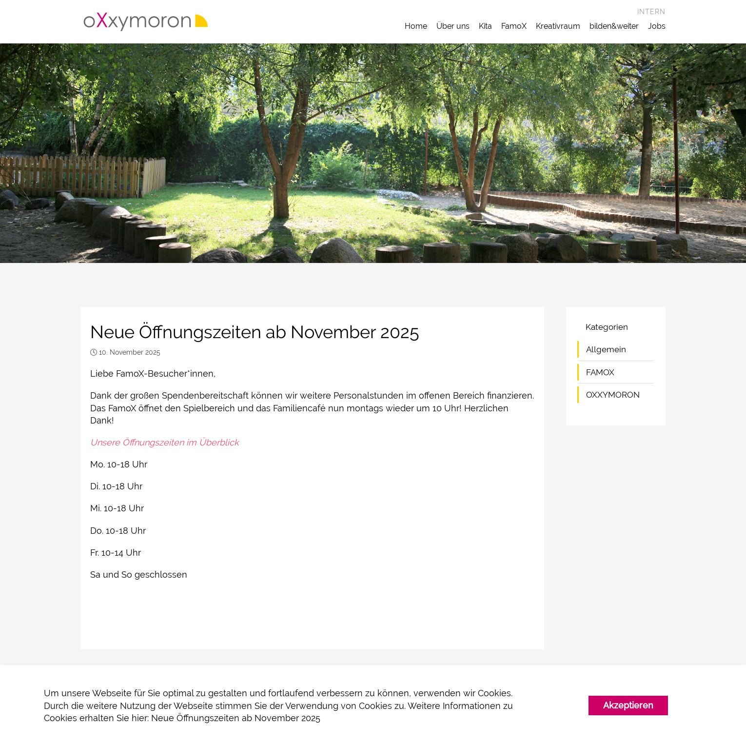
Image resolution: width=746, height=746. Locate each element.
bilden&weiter (614, 26)
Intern (651, 12)
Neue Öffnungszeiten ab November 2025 (235, 718)
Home (416, 26)
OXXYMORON (613, 395)
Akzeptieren (628, 705)
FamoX (514, 26)
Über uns (453, 26)
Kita (485, 26)
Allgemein (606, 349)
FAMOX (600, 372)
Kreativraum (558, 26)
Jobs (657, 26)
